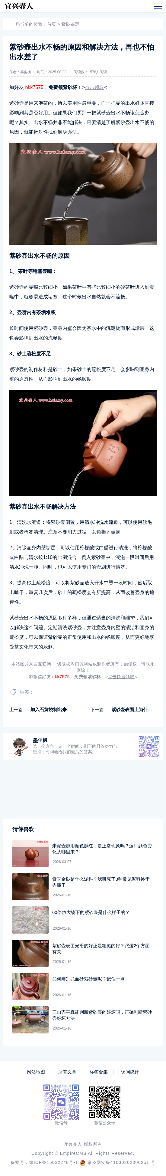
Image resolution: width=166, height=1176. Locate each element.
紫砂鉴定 (70, 24)
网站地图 (36, 1072)
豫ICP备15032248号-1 (53, 1162)
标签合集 (99, 1072)
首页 (51, 24)
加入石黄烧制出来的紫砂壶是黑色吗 (66, 709)
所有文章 (67, 1072)
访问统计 (130, 1072)
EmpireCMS (73, 1153)
